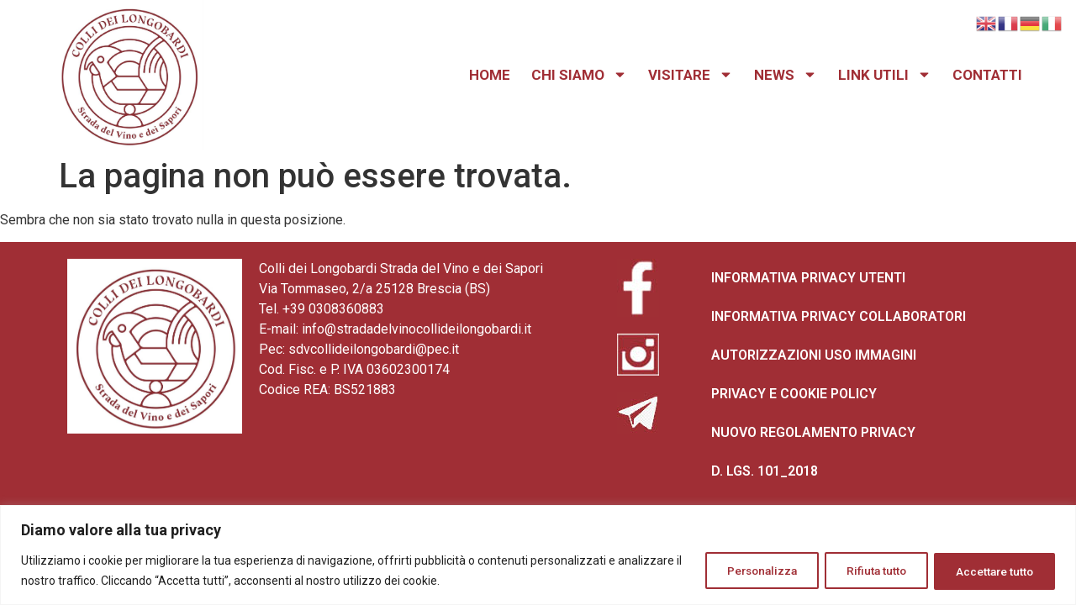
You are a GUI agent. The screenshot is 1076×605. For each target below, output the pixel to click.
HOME (489, 74)
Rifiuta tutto (864, 570)
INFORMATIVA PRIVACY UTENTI (808, 278)
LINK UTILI (884, 74)
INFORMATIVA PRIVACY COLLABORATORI (838, 316)
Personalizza (741, 570)
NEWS (785, 74)
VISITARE (690, 74)
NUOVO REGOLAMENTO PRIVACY (813, 432)
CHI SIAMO (579, 74)
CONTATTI (987, 74)
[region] (538, 555)
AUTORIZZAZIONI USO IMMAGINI (813, 355)
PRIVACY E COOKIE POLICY (794, 394)
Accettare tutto (991, 570)
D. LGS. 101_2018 (764, 471)
